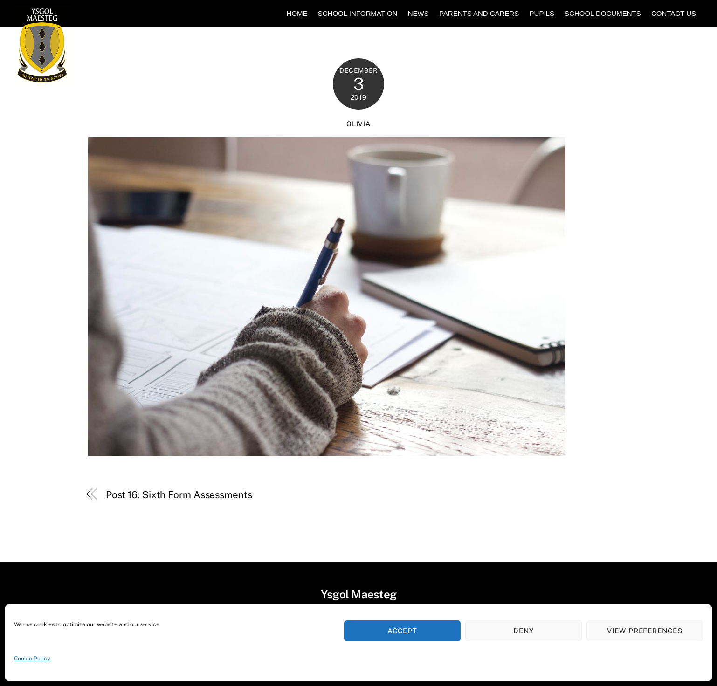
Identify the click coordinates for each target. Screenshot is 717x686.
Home (297, 13)
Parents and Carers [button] (479, 13)
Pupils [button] (542, 13)
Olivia (358, 124)
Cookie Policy (32, 658)
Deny (523, 631)
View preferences (645, 631)
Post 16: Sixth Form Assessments (179, 495)
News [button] (418, 13)
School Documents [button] (603, 13)
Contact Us (673, 13)
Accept (402, 631)
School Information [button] (358, 13)
